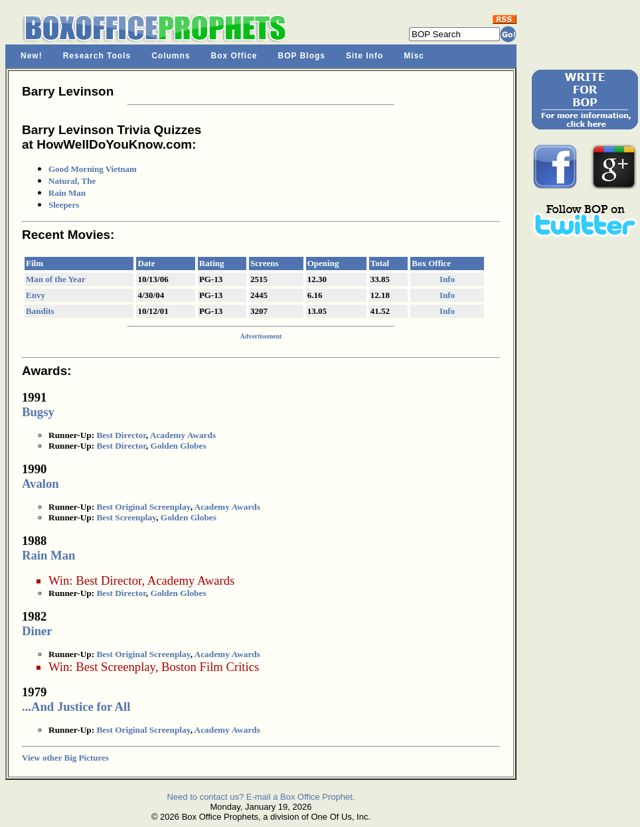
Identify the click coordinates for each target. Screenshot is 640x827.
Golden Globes (178, 446)
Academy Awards (183, 435)
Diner (37, 631)
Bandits (40, 311)
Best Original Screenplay (143, 507)
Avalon (40, 483)
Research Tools (97, 55)
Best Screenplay (126, 517)
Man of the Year (55, 279)
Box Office (234, 55)
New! (31, 55)
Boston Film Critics (210, 667)
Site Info (364, 55)
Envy (35, 295)
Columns (170, 55)
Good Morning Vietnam (92, 169)
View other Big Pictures (65, 758)
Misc (414, 55)
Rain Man (67, 193)
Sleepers (63, 205)
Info (447, 279)
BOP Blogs (301, 55)
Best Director (120, 435)
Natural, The (72, 181)
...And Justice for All (76, 707)
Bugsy (38, 412)
